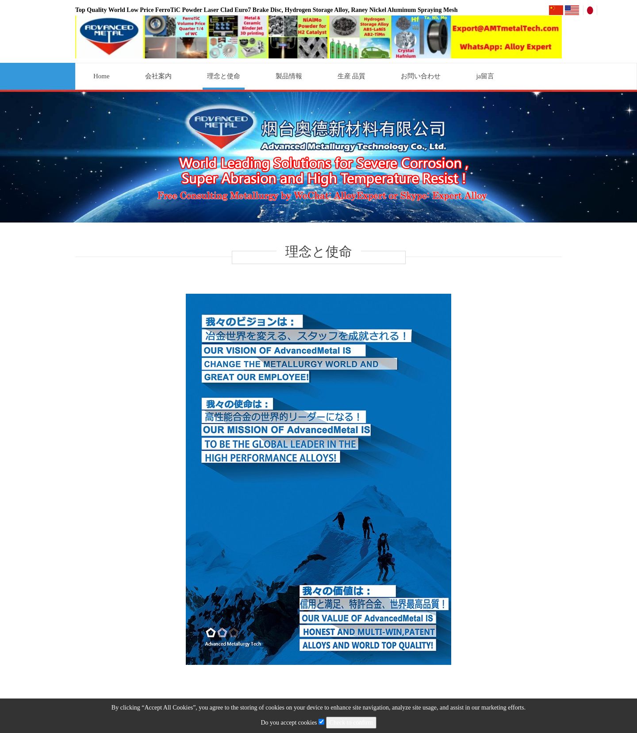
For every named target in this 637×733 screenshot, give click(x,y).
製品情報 (289, 76)
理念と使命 (223, 76)
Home (101, 76)
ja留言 (485, 76)
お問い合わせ (421, 76)
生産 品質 (352, 76)
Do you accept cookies (293, 722)
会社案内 (158, 76)
